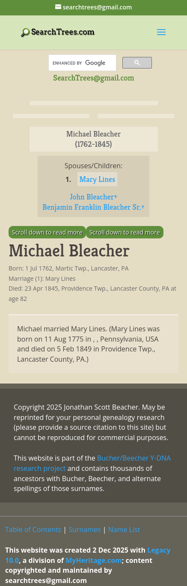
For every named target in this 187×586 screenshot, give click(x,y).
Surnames (84, 529)
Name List (124, 529)
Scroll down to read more (47, 232)
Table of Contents (33, 529)
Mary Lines (98, 179)
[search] (81, 63)
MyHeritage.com (93, 560)
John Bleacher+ (93, 197)
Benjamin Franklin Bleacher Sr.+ (93, 207)
